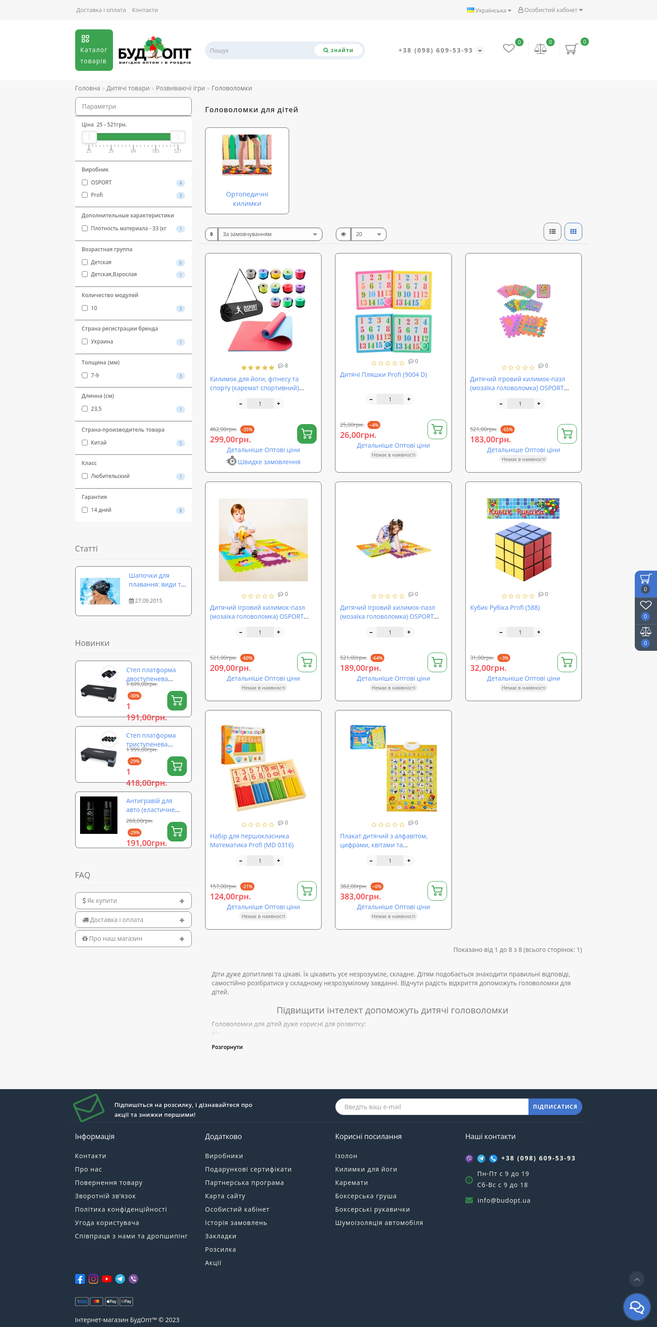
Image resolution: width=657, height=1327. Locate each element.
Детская (133, 262)
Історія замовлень (236, 1222)
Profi (133, 195)
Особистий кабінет (550, 10)
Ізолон (346, 1155)
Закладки (221, 1236)
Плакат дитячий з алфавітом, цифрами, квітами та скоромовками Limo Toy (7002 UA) (391, 845)
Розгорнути (227, 1047)
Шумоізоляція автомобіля (379, 1222)
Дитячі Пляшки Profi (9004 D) (383, 374)
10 (133, 308)
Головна (88, 88)
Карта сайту (225, 1196)
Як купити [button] (133, 900)
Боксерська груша (366, 1196)
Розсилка (220, 1249)
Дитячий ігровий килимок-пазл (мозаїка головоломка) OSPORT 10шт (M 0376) (257, 616)
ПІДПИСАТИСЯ (555, 1107)
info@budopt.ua (504, 1200)
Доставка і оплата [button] (133, 919)
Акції (213, 1262)
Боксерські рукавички (373, 1209)
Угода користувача (107, 1222)
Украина (133, 342)
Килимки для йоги (366, 1169)
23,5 (133, 409)
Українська (489, 10)
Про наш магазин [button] (133, 938)
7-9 (133, 376)
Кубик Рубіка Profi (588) (505, 607)
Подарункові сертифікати (248, 1169)
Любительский (133, 476)
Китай (133, 443)
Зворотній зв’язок (105, 1196)
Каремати (351, 1182)
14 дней (133, 510)
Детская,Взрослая (133, 274)
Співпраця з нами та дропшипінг (131, 1236)
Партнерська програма (244, 1182)
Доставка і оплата (101, 10)
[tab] (133, 900)
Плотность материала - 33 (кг (133, 229)
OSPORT (133, 183)
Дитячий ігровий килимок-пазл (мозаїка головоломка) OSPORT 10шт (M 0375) (517, 388)
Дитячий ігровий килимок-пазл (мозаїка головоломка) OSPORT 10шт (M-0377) (387, 616)
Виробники (224, 1155)
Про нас (88, 1169)
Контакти (145, 10)
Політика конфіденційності (121, 1209)
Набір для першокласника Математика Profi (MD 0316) (252, 840)
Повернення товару (109, 1182)
